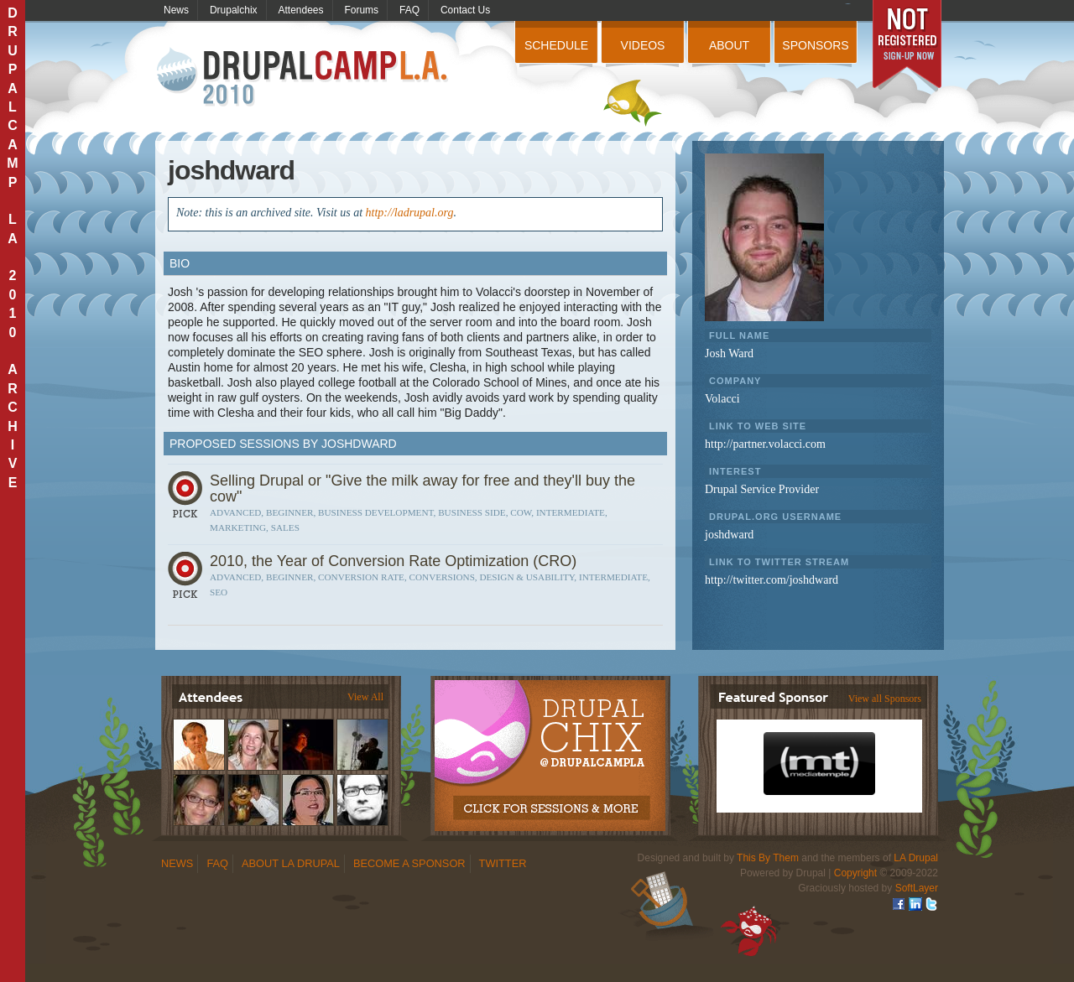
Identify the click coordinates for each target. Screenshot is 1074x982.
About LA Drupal (291, 863)
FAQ (409, 10)
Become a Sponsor (409, 863)
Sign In (187, 500)
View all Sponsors (884, 698)
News (176, 10)
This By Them (768, 858)
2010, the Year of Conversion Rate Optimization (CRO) (393, 561)
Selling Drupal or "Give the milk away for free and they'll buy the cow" (422, 488)
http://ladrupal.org (410, 212)
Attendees (301, 10)
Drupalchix (234, 10)
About (729, 45)
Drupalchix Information (549, 746)
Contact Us (465, 10)
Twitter (503, 863)
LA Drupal (916, 858)
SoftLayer (916, 888)
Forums (361, 10)
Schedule (556, 45)
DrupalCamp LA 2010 (304, 77)
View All (365, 697)
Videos (643, 45)
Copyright (855, 873)
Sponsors (815, 45)
